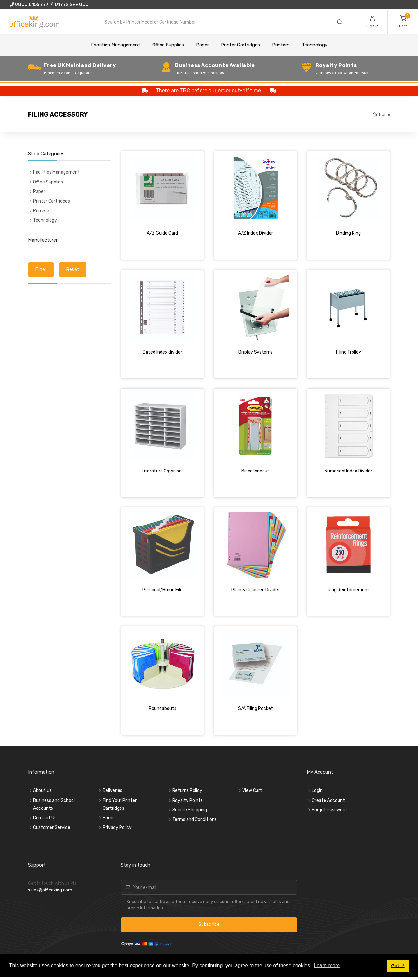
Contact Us (45, 818)
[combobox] (220, 22)
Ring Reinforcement (348, 590)
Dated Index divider (162, 352)
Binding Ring (348, 233)
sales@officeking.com (50, 890)
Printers (281, 45)
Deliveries (112, 790)
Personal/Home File (162, 590)
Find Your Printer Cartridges (120, 804)
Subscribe (209, 924)
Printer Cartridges (240, 45)
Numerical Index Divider (348, 471)
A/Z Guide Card (162, 233)
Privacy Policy (117, 827)
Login (317, 790)
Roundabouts (162, 708)
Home (384, 114)
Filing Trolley (348, 352)
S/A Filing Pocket (255, 708)
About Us (42, 790)
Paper (202, 45)
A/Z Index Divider (255, 233)
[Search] (339, 23)
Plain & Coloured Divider (255, 590)
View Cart (252, 790)
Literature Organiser (162, 471)
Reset (72, 269)
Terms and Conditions (194, 819)
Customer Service (51, 827)
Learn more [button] (327, 965)
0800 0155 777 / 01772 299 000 (49, 4)
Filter (41, 269)
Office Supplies (168, 45)
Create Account (328, 800)
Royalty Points (187, 800)
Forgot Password (329, 810)
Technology (314, 45)
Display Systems (255, 352)
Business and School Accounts (54, 804)
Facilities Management (115, 45)
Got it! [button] (397, 965)
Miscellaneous (255, 471)
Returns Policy (187, 790)
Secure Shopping (189, 810)
